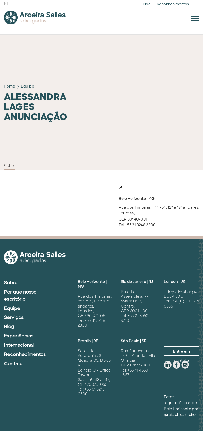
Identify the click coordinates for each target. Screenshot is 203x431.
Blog (147, 4)
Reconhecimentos (173, 4)
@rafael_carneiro (180, 414)
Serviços (14, 317)
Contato (13, 363)
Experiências (18, 336)
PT (6, 3)
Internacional (19, 345)
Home (9, 86)
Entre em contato (181, 352)
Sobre (9, 165)
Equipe (27, 86)
